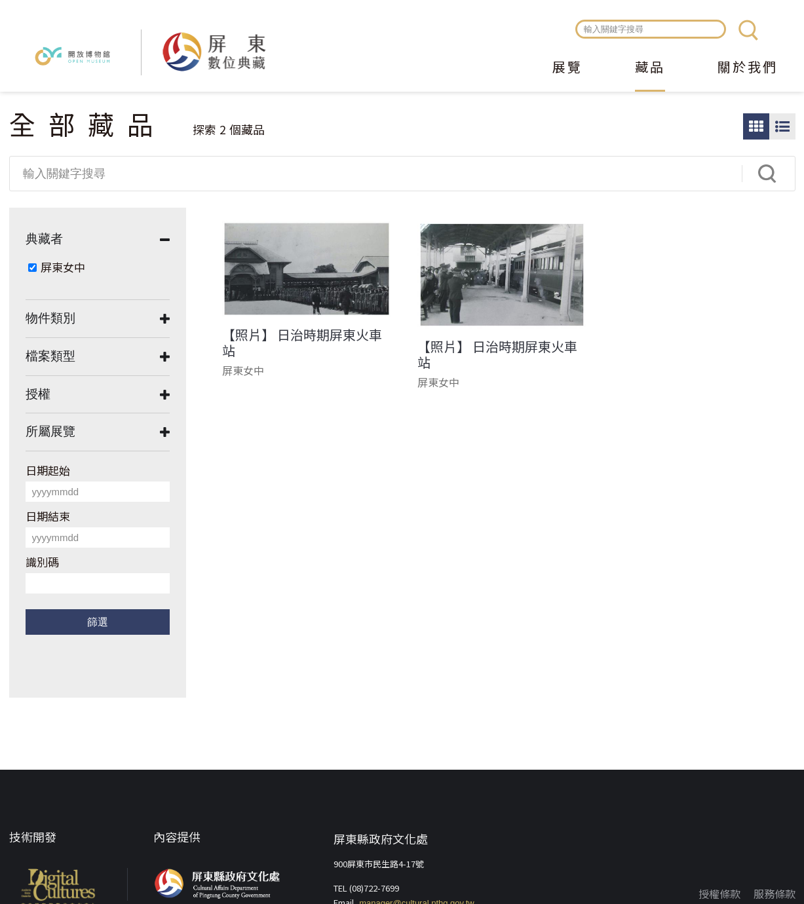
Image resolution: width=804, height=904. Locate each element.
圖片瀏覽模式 (756, 126)
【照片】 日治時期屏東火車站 (302, 342)
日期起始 (48, 470)
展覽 (567, 68)
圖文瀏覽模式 (782, 126)
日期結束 (48, 516)
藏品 (650, 68)
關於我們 (748, 68)
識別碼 (42, 562)
